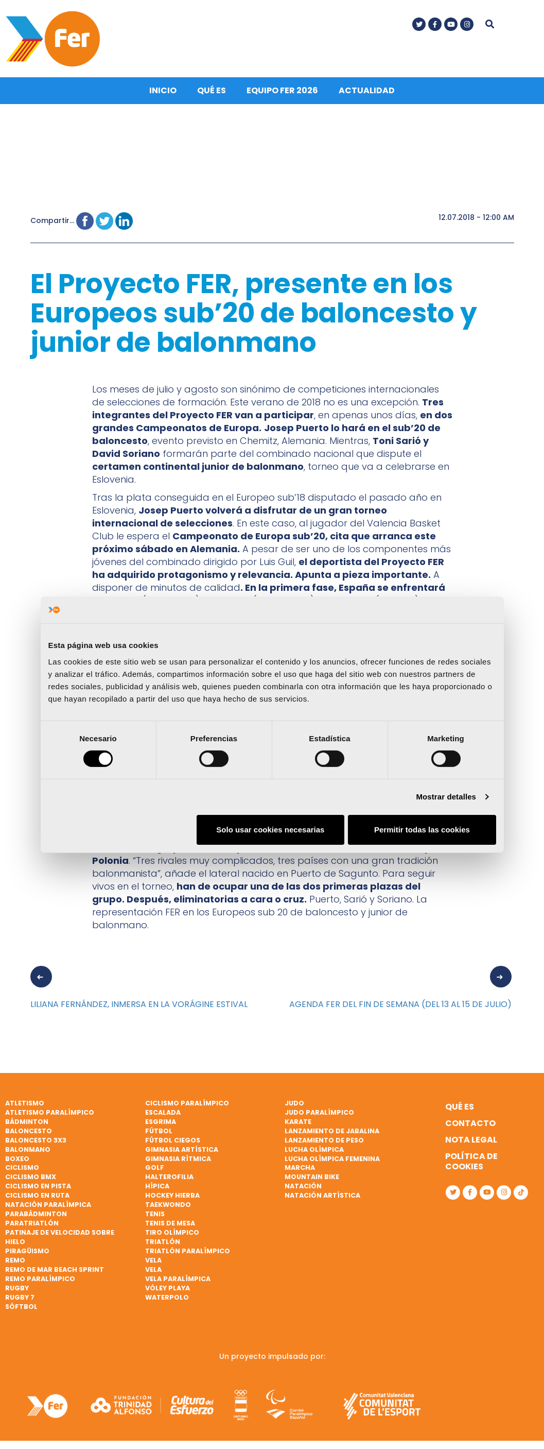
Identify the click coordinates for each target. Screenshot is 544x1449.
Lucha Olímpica (314, 1147)
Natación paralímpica (48, 1202)
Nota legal (471, 1138)
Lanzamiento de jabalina (332, 1128)
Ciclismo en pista (38, 1184)
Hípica (157, 1184)
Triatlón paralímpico (187, 1249)
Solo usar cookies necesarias (270, 829)
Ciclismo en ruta (37, 1193)
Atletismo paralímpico (49, 1110)
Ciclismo (22, 1165)
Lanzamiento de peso (324, 1138)
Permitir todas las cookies (422, 829)
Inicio (163, 88)
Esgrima (160, 1119)
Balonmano (27, 1147)
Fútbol (158, 1128)
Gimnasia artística (181, 1147)
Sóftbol (21, 1304)
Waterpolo (167, 1295)
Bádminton (26, 1119)
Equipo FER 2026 (282, 88)
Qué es (211, 88)
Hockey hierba (172, 1193)
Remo (15, 1258)
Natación (303, 1184)
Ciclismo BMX (30, 1174)
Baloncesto (28, 1128)
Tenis (155, 1211)
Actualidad (367, 88)
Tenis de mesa (170, 1221)
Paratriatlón (32, 1221)
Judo (294, 1101)
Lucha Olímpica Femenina (332, 1156)
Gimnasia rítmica (178, 1156)
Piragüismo (27, 1249)
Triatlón (162, 1239)
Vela (153, 1258)
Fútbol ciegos (172, 1138)
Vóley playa (167, 1286)
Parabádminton (36, 1211)
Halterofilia (169, 1174)
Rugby (17, 1286)
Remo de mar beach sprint (54, 1267)
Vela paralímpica (177, 1276)
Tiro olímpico (172, 1230)
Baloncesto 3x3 (35, 1138)
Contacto (470, 1121)
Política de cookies (471, 1159)
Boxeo (17, 1156)
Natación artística (322, 1193)
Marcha (300, 1165)
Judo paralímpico (319, 1110)
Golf (154, 1165)
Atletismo (24, 1101)
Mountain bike (312, 1174)
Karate (298, 1119)
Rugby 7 (19, 1295)
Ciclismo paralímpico (187, 1101)
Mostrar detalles (446, 796)
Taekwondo (168, 1202)
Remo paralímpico (40, 1276)
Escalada (163, 1110)
